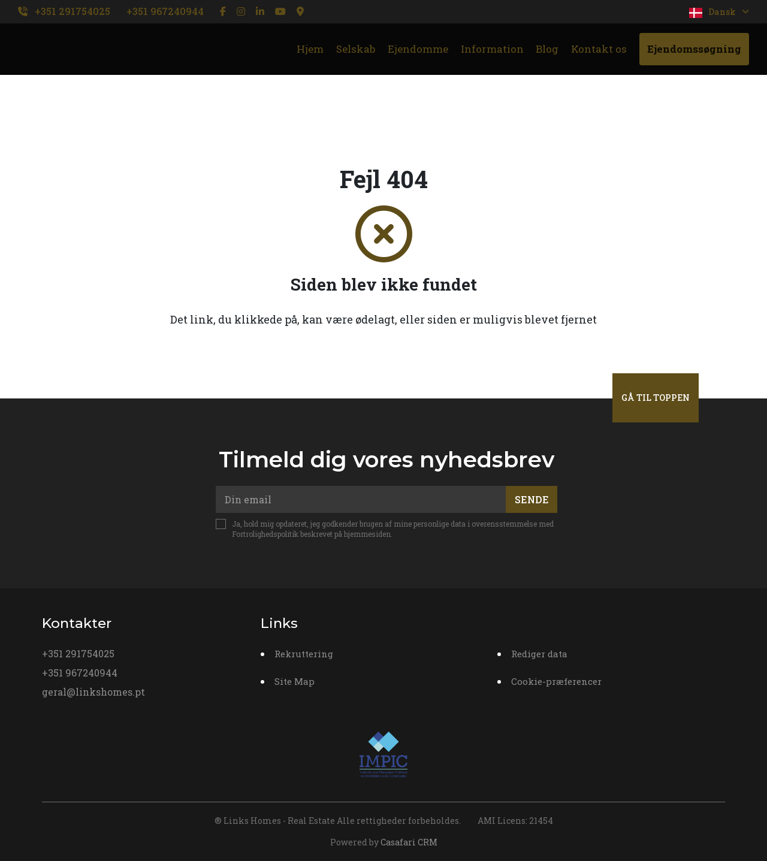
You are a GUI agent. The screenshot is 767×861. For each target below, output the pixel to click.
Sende (532, 499)
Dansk (719, 12)
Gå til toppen (655, 397)
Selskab (355, 49)
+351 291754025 (72, 11)
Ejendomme (418, 49)
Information (492, 49)
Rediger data (539, 654)
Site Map (294, 681)
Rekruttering (303, 654)
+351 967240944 (165, 11)
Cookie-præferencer (556, 681)
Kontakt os (599, 49)
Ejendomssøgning (694, 49)
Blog (547, 49)
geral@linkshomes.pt (93, 691)
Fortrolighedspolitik (265, 534)
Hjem (310, 49)
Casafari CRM (409, 842)
